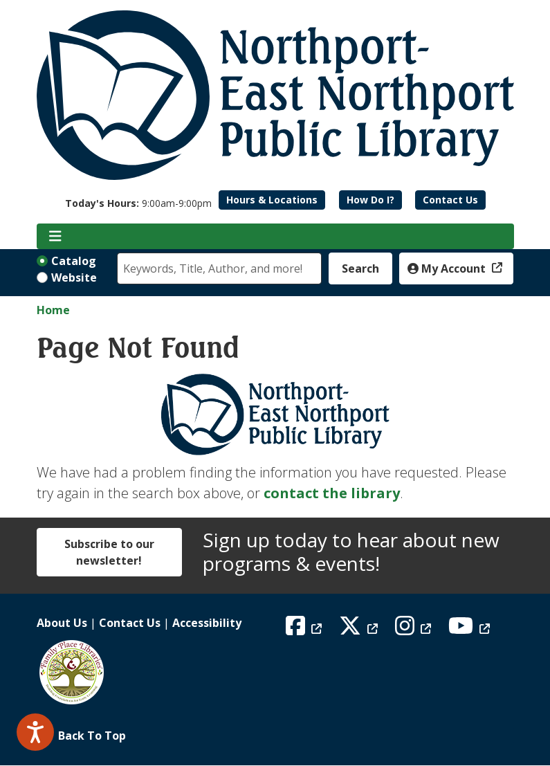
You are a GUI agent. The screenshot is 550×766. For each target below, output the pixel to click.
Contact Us (450, 199)
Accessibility (206, 622)
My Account (447, 268)
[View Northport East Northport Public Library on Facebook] (305, 629)
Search (360, 268)
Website (74, 277)
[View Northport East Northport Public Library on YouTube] (470, 629)
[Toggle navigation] (56, 236)
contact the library (332, 493)
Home (53, 310)
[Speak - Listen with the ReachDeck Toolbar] (35, 732)
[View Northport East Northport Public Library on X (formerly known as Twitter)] (360, 629)
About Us (62, 622)
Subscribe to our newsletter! (109, 552)
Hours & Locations (272, 199)
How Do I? (370, 199)
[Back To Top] (275, 736)
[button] (138, 203)
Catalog (73, 260)
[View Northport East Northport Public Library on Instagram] (414, 629)
